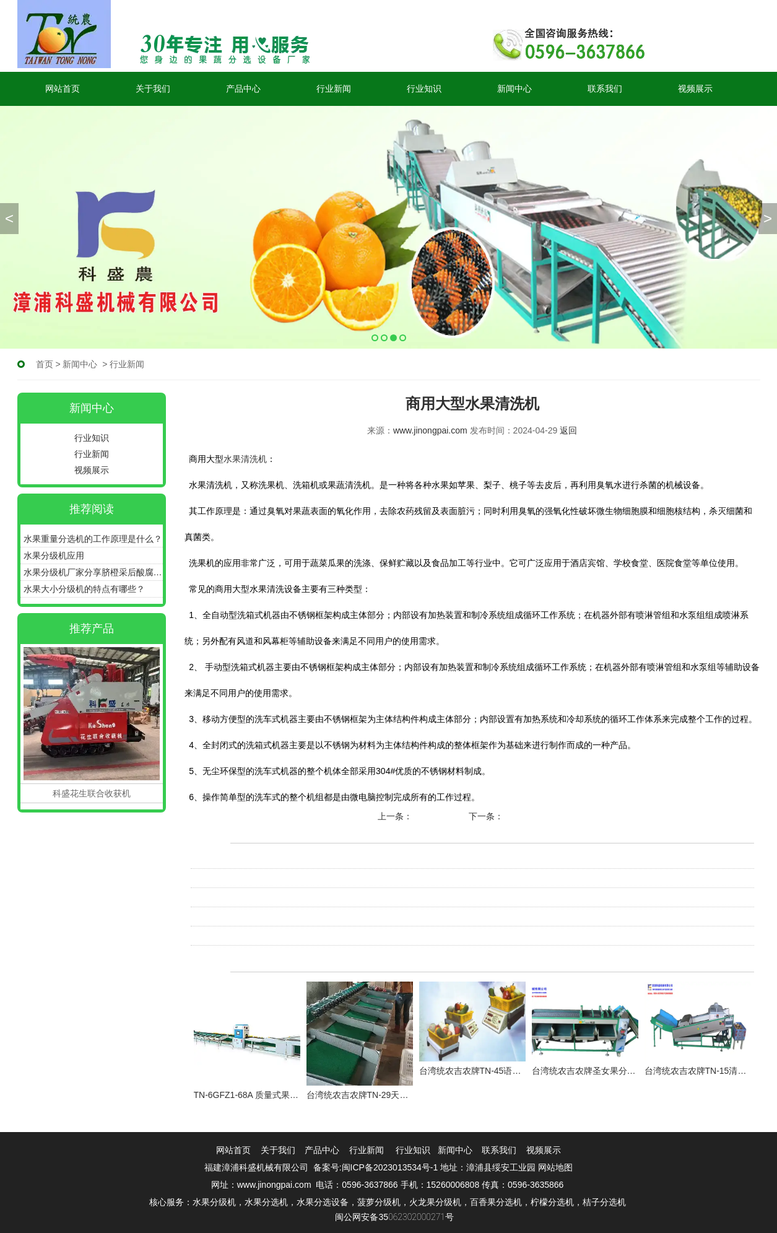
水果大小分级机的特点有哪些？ (84, 589)
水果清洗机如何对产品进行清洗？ (256, 859)
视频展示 (695, 89)
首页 (44, 364)
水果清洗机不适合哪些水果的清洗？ (260, 897)
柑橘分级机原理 (534, 816)
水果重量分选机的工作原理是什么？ (93, 539)
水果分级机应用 (54, 555)
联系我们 (605, 89)
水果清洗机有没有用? (232, 878)
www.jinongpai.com (430, 430)
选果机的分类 (439, 816)
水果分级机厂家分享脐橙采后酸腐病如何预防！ (93, 572)
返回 (568, 430)
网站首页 (62, 89)
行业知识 (424, 89)
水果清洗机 (245, 459)
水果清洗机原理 (221, 916)
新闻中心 (514, 89)
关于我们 (153, 89)
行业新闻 (333, 89)
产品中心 (243, 89)
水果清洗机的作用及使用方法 (247, 936)
